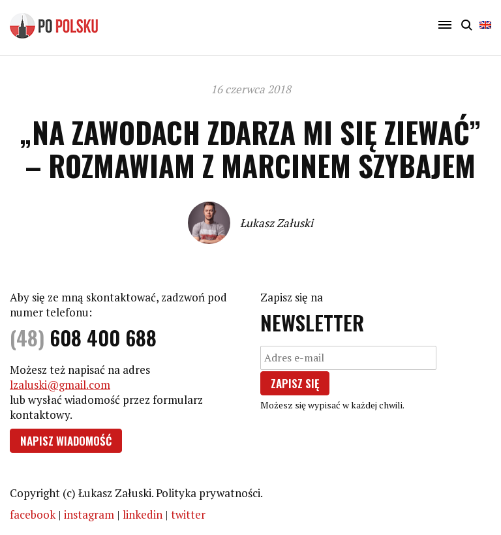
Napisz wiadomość (66, 441)
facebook (32, 514)
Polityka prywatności (208, 492)
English (485, 25)
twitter (188, 514)
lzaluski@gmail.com (60, 384)
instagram (89, 514)
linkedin (142, 514)
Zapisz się (295, 383)
